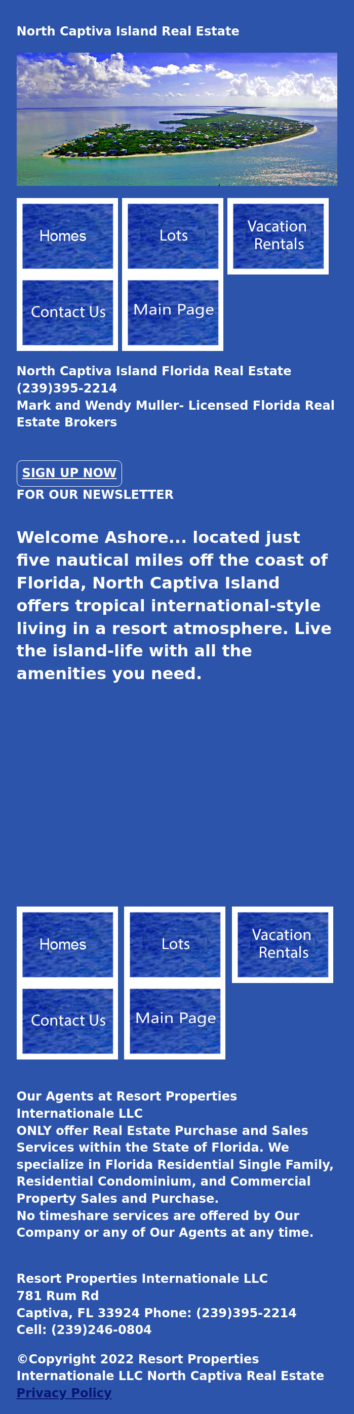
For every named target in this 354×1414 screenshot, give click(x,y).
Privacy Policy (64, 1393)
